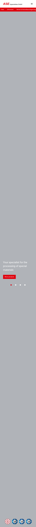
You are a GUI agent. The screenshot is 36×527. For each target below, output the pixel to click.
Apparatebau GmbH (12, 4)
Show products (9, 277)
